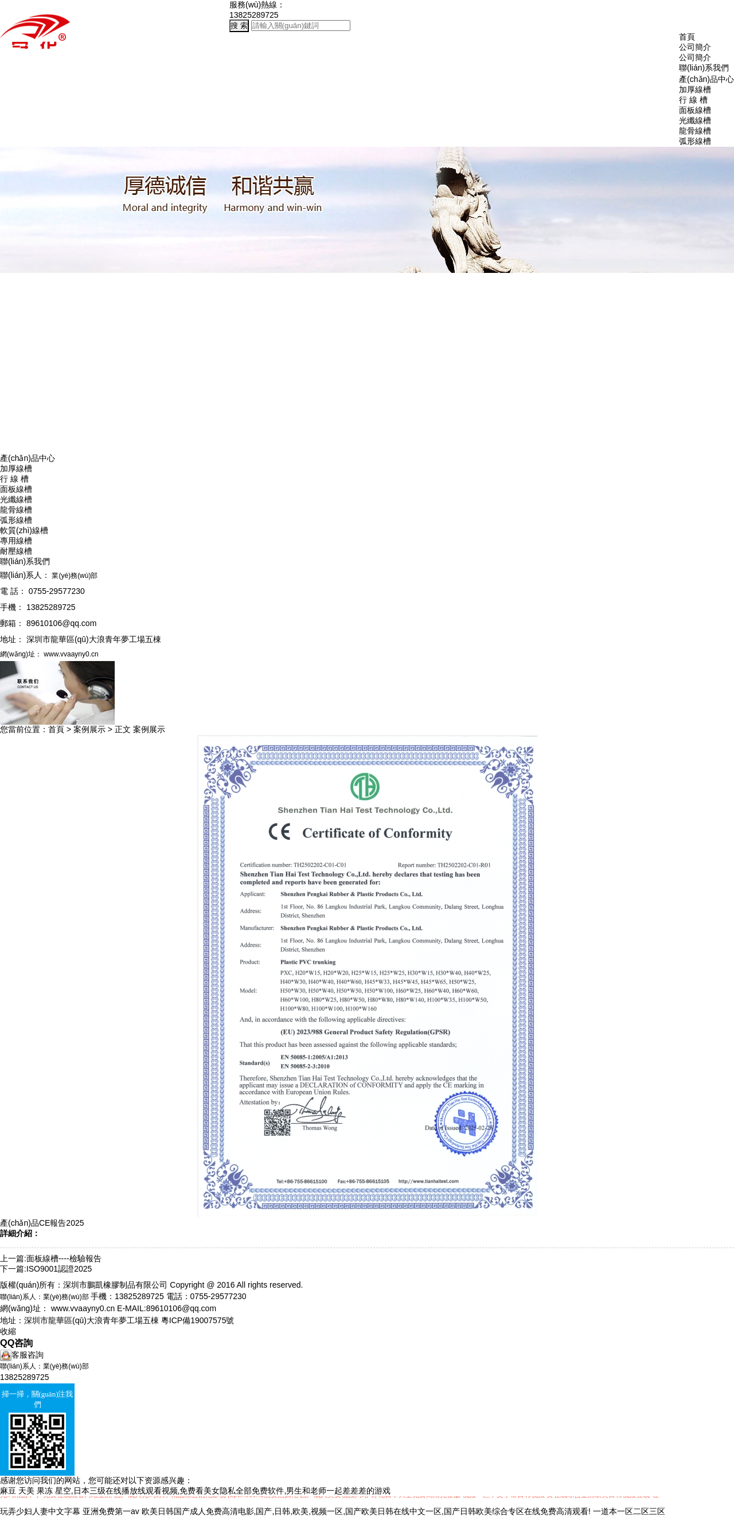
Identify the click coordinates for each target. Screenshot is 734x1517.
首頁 (687, 36)
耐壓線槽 (16, 551)
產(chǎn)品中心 (706, 79)
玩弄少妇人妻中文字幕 (40, 1511)
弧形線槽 (16, 520)
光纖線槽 (16, 499)
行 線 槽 (14, 478)
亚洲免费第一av (111, 1511)
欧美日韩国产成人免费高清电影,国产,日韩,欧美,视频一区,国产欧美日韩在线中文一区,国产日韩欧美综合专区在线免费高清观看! (366, 1511)
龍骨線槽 (16, 509)
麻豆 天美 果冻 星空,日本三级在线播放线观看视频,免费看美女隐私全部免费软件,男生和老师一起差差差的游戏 (195, 1490)
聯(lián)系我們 (704, 67)
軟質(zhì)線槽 (24, 530)
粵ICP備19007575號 (198, 1320)
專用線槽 (16, 540)
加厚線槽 (16, 468)
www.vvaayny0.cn (83, 1308)
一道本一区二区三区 (629, 1511)
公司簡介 (695, 47)
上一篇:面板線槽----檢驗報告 (50, 1258)
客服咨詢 (22, 1354)
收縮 (8, 1331)
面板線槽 (16, 489)
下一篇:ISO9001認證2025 (46, 1268)
